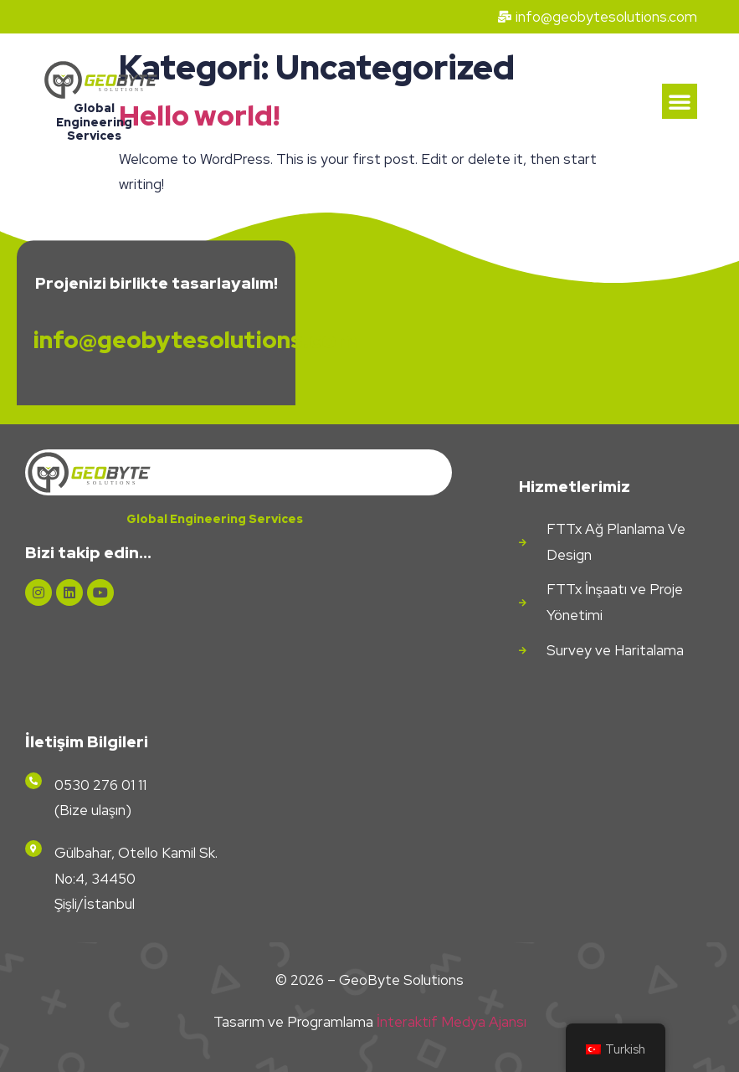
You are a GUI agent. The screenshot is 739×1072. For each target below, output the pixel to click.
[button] (679, 101)
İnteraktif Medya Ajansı (451, 1022)
